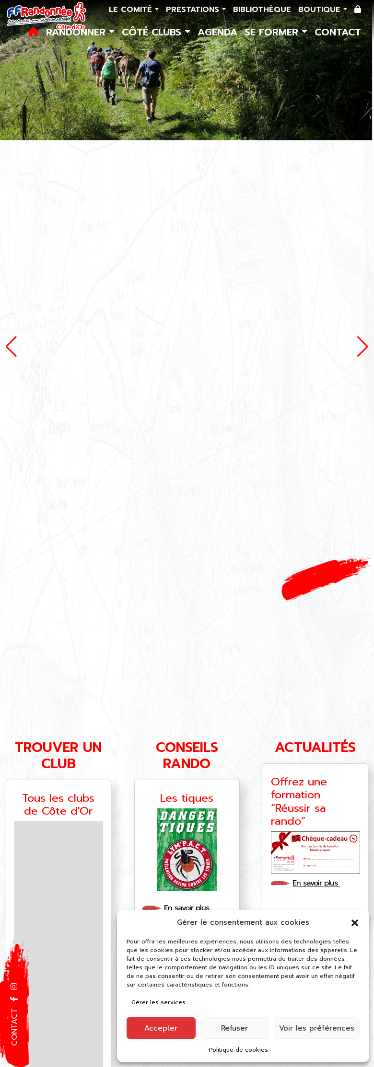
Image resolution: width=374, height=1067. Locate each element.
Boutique (320, 9)
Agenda (217, 32)
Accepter (160, 1028)
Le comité (132, 9)
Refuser (234, 1028)
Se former (273, 32)
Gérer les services (158, 1002)
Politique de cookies (238, 1049)
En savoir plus (191, 908)
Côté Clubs (153, 32)
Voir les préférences (316, 1028)
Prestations (194, 9)
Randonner (77, 32)
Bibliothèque (262, 9)
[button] (355, 922)
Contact (338, 32)
